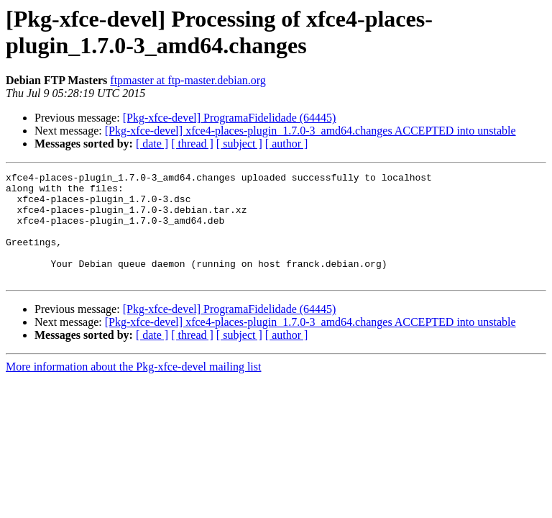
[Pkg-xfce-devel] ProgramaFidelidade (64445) (229, 118)
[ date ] (152, 143)
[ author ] (286, 143)
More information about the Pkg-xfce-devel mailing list (133, 388)
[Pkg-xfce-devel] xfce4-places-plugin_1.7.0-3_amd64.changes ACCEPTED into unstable (310, 130)
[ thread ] (192, 143)
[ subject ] (239, 143)
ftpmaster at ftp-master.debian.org (188, 80)
